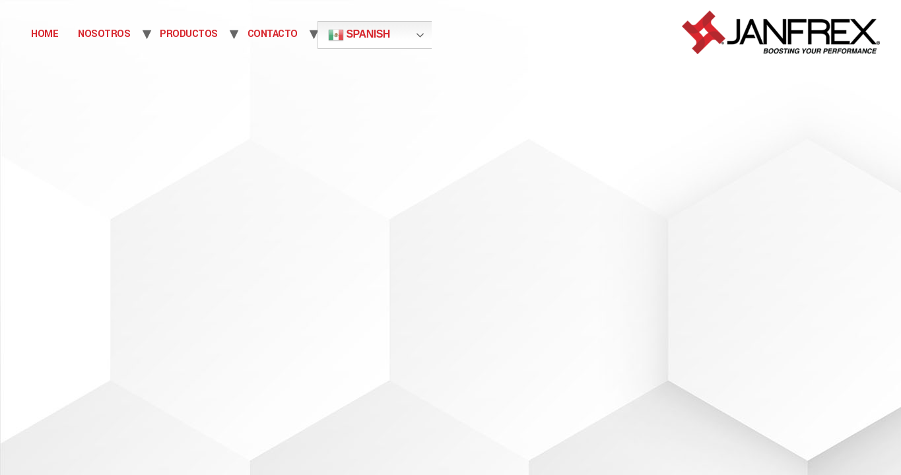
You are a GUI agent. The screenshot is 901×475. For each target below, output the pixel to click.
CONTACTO (273, 34)
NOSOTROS (104, 34)
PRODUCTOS (189, 34)
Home (44, 34)
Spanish (359, 35)
